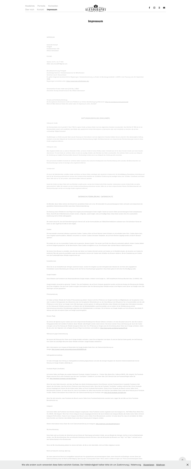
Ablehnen (160, 464)
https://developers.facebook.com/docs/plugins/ (63, 378)
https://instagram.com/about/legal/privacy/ (108, 424)
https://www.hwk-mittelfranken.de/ (77, 81)
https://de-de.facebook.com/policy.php (115, 392)
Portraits (41, 6)
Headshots (30, 6)
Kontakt (40, 9)
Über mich (29, 9)
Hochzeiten (53, 6)
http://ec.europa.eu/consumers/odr (116, 102)
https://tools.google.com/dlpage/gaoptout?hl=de (113, 328)
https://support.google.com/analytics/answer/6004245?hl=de (69, 349)
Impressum (52, 9)
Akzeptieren (148, 464)
